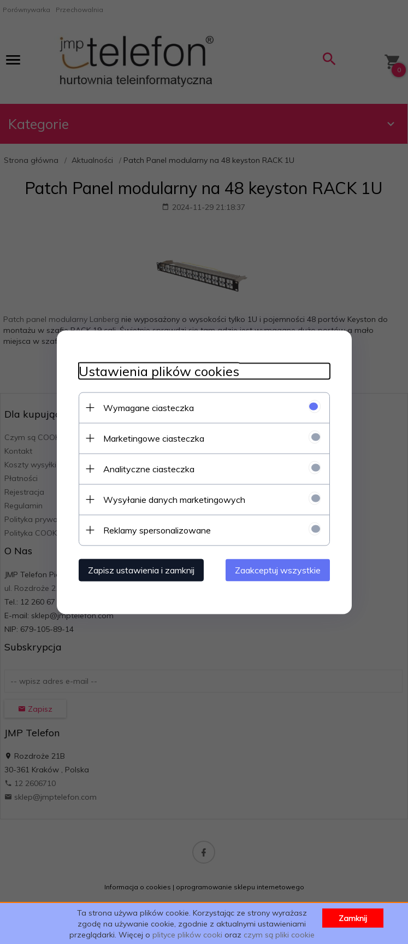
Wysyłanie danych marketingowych (174, 499)
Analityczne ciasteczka (148, 468)
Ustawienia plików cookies (159, 371)
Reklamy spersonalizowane (157, 529)
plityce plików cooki (187, 935)
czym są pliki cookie (279, 935)
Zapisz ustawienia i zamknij (141, 569)
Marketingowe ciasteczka (153, 437)
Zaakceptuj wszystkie (278, 569)
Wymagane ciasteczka (148, 407)
